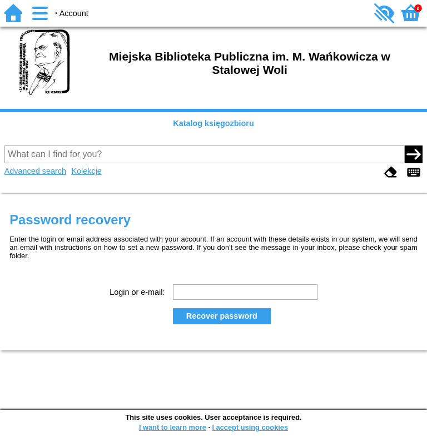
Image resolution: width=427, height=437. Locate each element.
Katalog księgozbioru (213, 123)
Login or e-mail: (137, 292)
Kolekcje (86, 171)
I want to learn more (172, 427)
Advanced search (35, 171)
